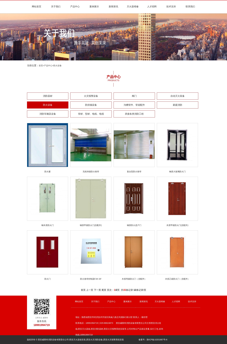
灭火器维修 (133, 6)
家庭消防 (177, 105)
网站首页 (36, 6)
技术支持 (171, 6)
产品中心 (75, 6)
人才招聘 (152, 6)
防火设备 (57, 65)
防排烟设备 (91, 105)
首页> (41, 65)
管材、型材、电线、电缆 (91, 114)
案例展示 (94, 6)
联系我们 (190, 6)
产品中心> (48, 65)
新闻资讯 (113, 6)
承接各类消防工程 (134, 114)
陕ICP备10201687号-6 (157, 339)
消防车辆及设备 (47, 114)
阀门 (134, 96)
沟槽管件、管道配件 (134, 105)
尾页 (104, 290)
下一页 (97, 290)
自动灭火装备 (178, 96)
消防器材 (47, 96)
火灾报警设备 (91, 96)
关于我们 (55, 6)
